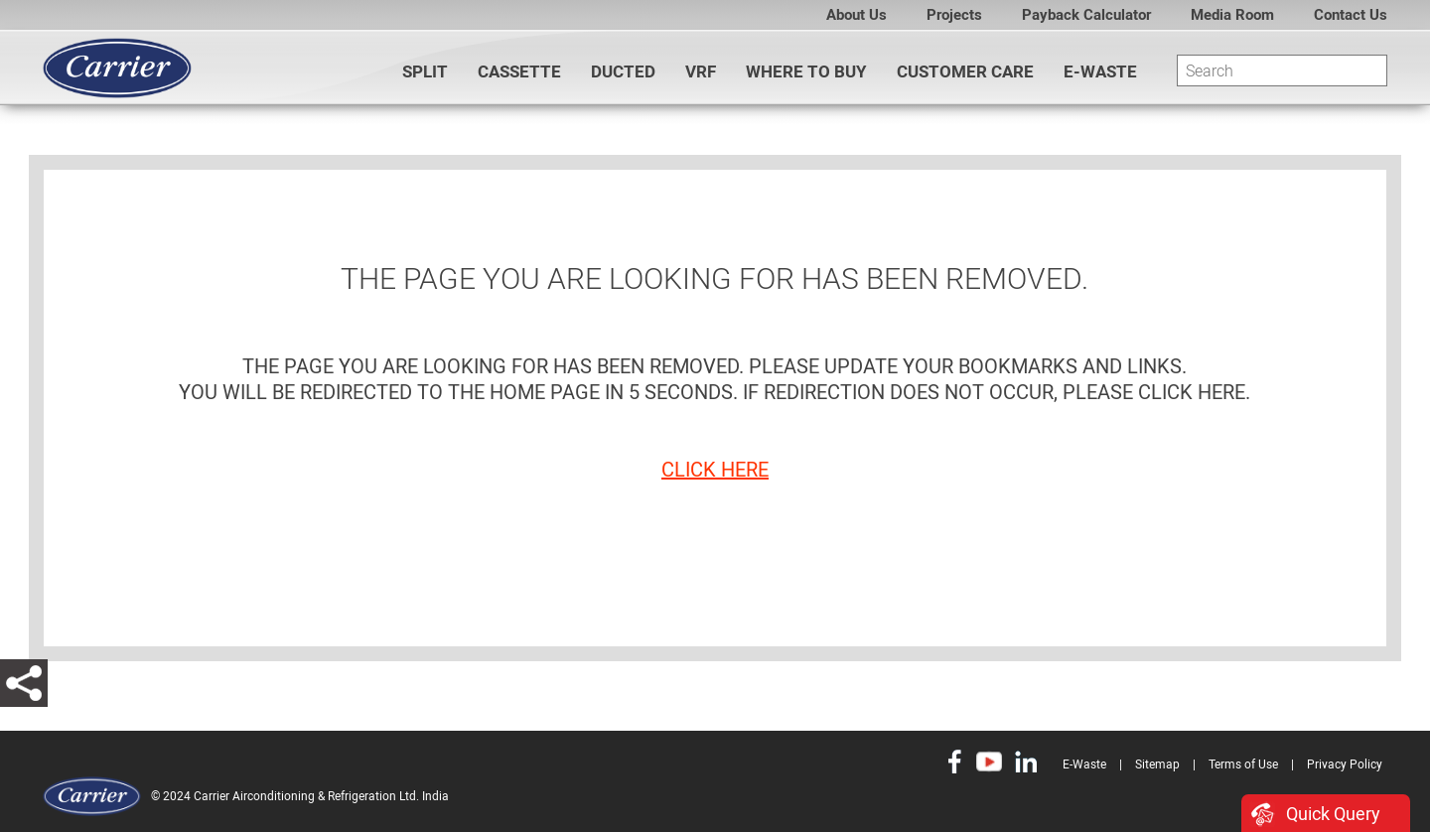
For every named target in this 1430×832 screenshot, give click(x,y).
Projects (954, 15)
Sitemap (1157, 764)
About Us (856, 15)
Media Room (1232, 15)
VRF (700, 71)
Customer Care (965, 71)
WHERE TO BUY (806, 71)
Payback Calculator (1086, 15)
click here (715, 470)
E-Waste (1100, 71)
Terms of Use (1243, 764)
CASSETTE (519, 71)
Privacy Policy (1344, 764)
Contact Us (1350, 15)
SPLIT (425, 71)
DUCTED (623, 71)
